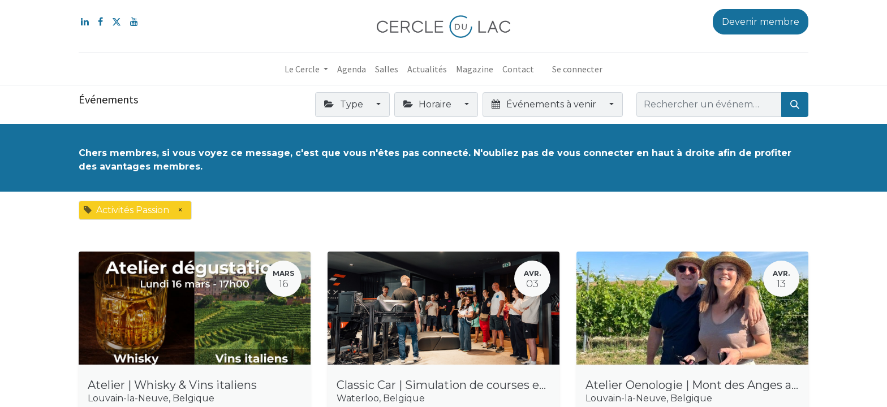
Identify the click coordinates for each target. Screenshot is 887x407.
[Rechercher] (794, 104)
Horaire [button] (428, 104)
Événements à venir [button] (545, 104)
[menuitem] (352, 69)
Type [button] (344, 104)
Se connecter (577, 69)
